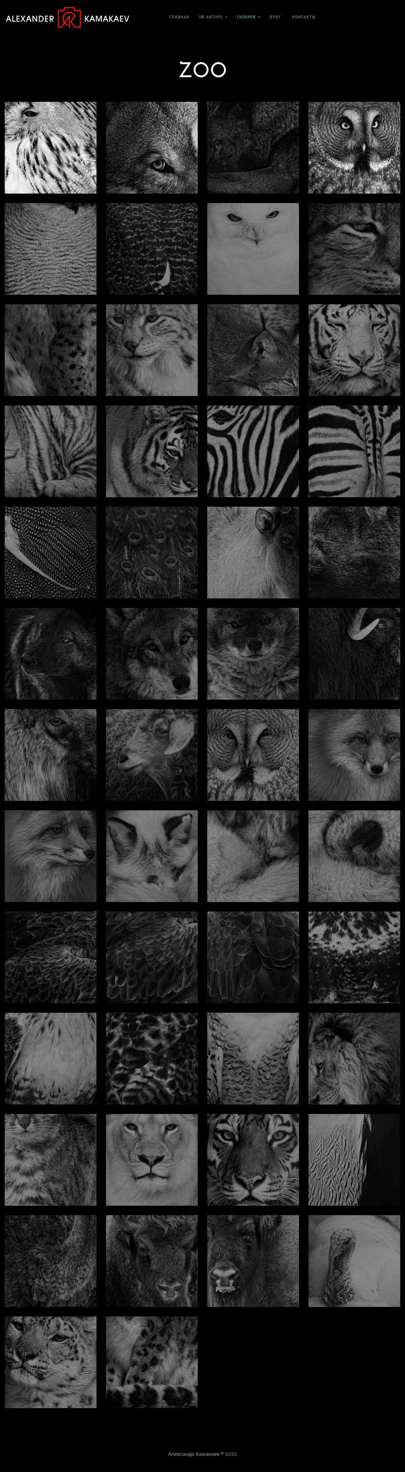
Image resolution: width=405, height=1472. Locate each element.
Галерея (246, 17)
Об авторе (211, 17)
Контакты (304, 17)
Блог (275, 17)
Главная (180, 17)
